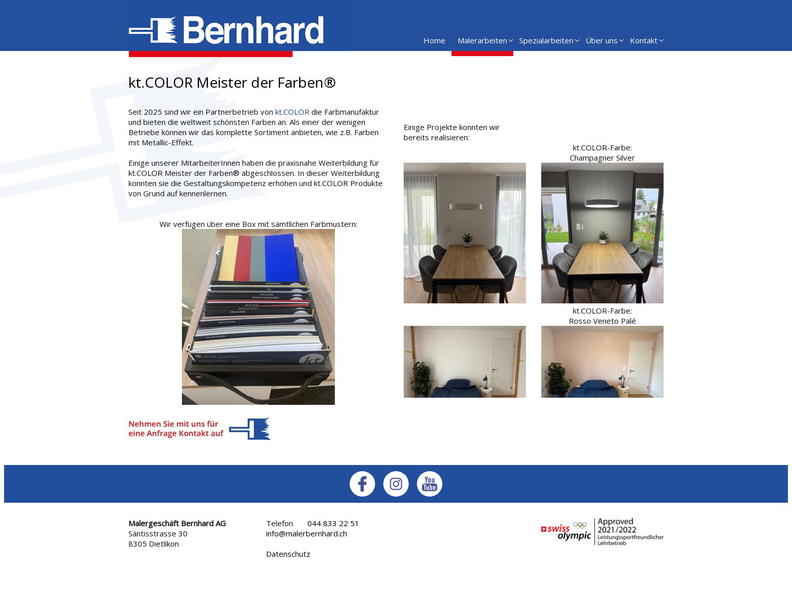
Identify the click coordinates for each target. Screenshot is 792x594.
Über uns (602, 40)
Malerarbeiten (482, 40)
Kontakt (643, 40)
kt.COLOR (292, 112)
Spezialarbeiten (546, 40)
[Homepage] (238, 54)
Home (434, 40)
